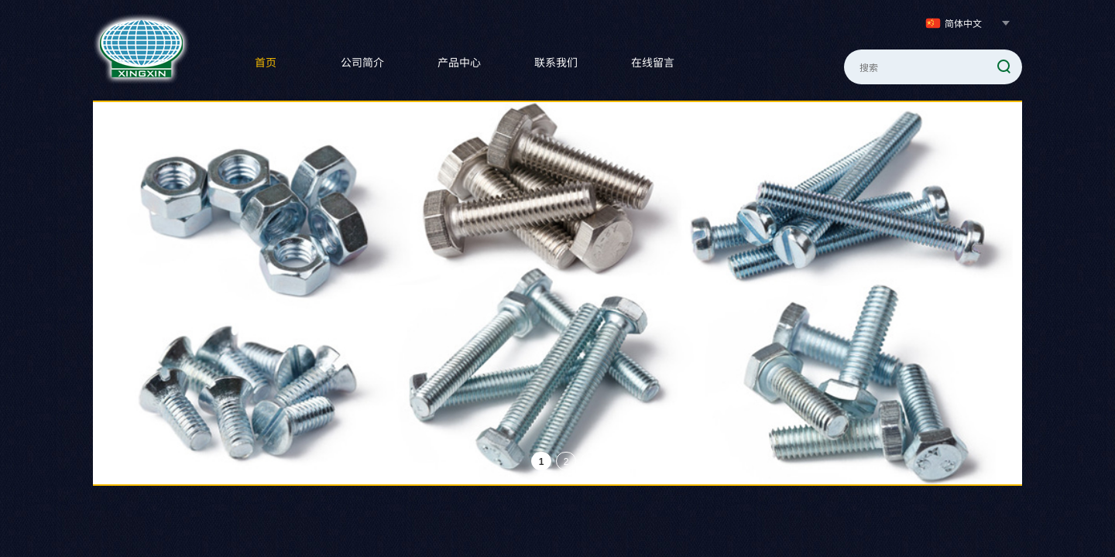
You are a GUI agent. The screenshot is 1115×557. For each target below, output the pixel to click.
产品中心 (459, 62)
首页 (265, 62)
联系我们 (556, 62)
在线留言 (652, 62)
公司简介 (362, 62)
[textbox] (913, 67)
